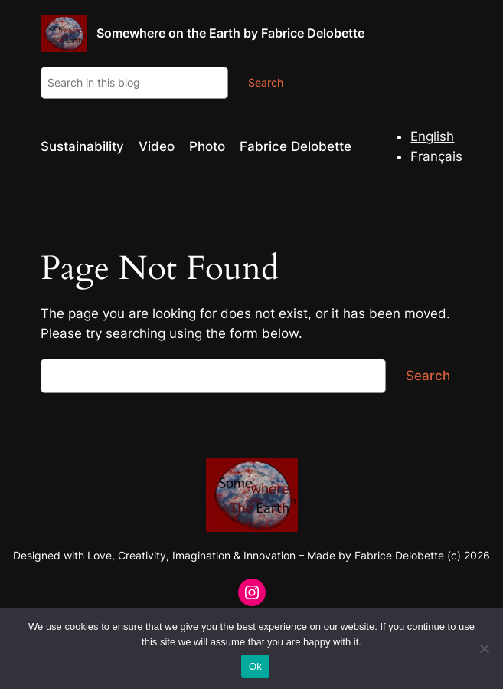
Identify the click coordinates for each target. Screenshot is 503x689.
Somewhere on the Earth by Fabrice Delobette (230, 33)
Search (265, 82)
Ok (255, 666)
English (432, 136)
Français (436, 156)
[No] (484, 648)
